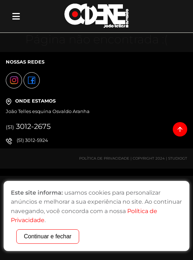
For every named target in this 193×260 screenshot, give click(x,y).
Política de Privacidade (104, 158)
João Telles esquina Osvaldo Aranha (48, 111)
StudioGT (177, 158)
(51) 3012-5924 (32, 140)
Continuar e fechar (48, 236)
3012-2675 (28, 126)
